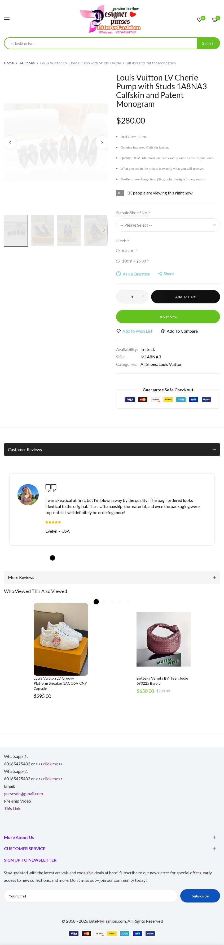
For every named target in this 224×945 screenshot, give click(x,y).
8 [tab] (108, 558)
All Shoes (27, 63)
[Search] (208, 43)
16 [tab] (171, 558)
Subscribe (200, 896)
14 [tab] (156, 558)
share (166, 273)
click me (50, 763)
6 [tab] (92, 558)
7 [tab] (100, 558)
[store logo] (112, 19)
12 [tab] (140, 558)
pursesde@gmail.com (23, 793)
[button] (10, 142)
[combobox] (112, 43)
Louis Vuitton (170, 364)
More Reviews (21, 577)
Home (9, 63)
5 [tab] (84, 558)
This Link (12, 808)
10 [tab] (124, 558)
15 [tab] (163, 558)
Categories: (126, 364)
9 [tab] (116, 558)
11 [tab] (132, 558)
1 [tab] (52, 558)
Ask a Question (133, 273)
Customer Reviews (25, 449)
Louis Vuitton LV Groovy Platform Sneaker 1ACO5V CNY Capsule (60, 683)
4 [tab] (76, 558)
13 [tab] (148, 558)
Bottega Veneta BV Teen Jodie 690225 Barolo (162, 681)
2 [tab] (60, 558)
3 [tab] (68, 558)
